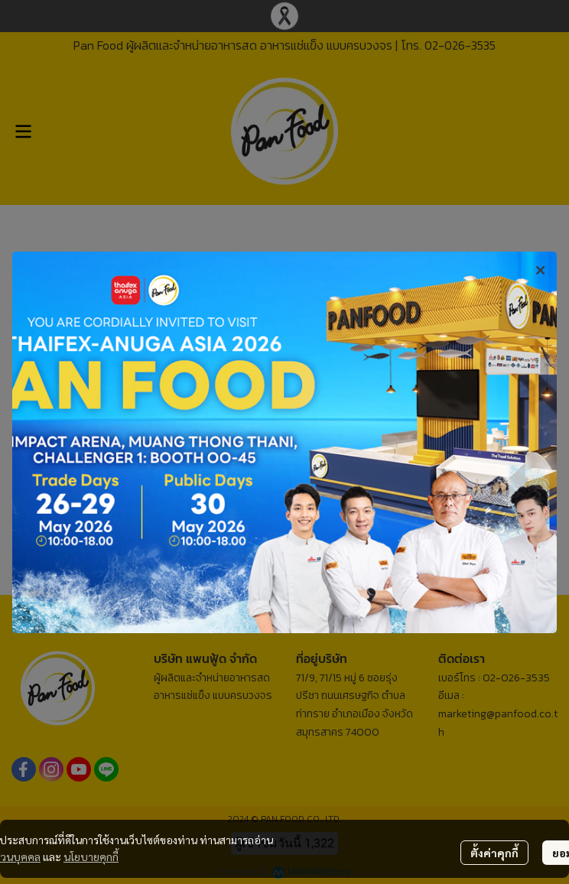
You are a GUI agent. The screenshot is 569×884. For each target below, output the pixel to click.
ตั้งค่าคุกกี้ (494, 853)
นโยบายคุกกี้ (91, 856)
